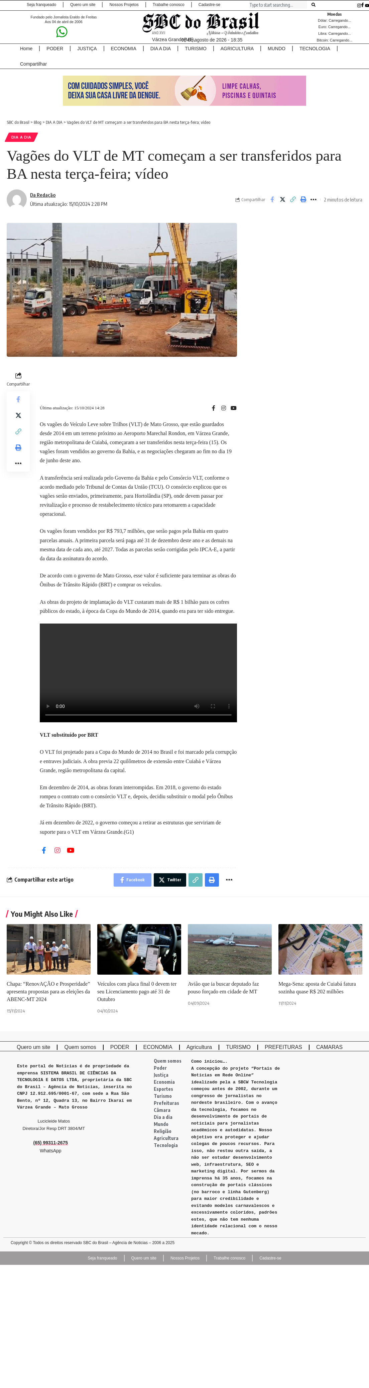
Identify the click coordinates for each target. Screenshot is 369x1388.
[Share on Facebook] (272, 199)
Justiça (161, 1075)
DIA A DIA (21, 137)
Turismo (163, 1096)
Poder (160, 1068)
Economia (164, 1082)
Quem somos (167, 1061)
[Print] (303, 199)
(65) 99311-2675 (50, 1142)
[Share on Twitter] (282, 199)
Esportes (163, 1089)
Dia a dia (163, 1117)
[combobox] (278, 5)
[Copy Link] (292, 199)
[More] (313, 199)
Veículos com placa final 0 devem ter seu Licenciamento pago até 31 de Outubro (136, 991)
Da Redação (42, 195)
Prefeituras (166, 1103)
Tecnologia (166, 1145)
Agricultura (166, 1138)
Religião (162, 1131)
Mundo (161, 1124)
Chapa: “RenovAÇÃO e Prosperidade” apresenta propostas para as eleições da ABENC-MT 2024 (48, 991)
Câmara (162, 1110)
